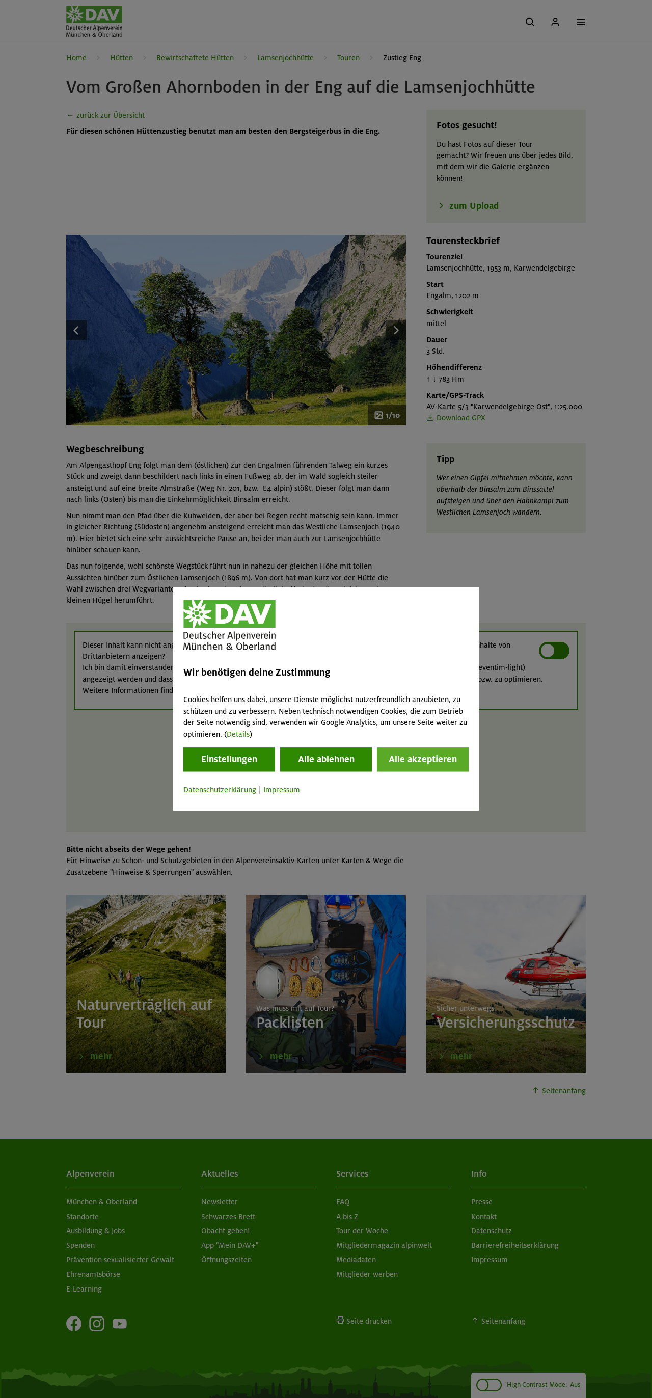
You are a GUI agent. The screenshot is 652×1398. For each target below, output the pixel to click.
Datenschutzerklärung (219, 789)
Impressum (281, 789)
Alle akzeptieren (423, 759)
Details (238, 734)
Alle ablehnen (326, 759)
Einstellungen (229, 759)
